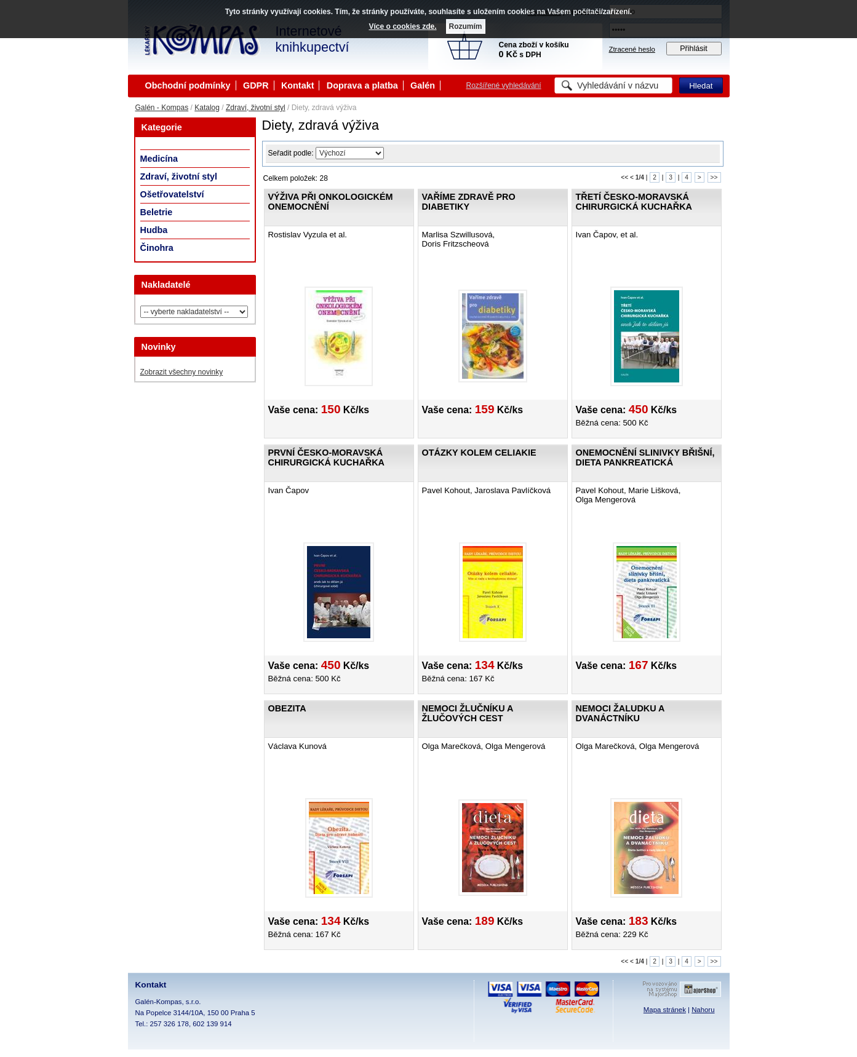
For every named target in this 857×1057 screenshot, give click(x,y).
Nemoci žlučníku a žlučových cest (467, 713)
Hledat (700, 85)
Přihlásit (694, 48)
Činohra (156, 248)
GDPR (256, 85)
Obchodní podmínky (188, 85)
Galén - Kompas (162, 107)
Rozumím (465, 26)
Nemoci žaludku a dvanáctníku (620, 713)
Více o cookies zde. (402, 26)
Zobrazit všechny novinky (181, 372)
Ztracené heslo (632, 49)
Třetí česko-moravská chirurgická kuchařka (634, 202)
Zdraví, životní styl (255, 107)
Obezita (287, 708)
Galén (422, 85)
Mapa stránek (665, 1009)
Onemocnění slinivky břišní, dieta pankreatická (645, 457)
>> (714, 177)
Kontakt (297, 85)
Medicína (159, 159)
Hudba (154, 230)
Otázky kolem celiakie (479, 452)
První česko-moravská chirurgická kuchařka (326, 457)
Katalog (207, 107)
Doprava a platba (362, 85)
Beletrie (156, 212)
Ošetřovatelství (172, 194)
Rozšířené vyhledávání (503, 85)
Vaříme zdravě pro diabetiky (469, 202)
